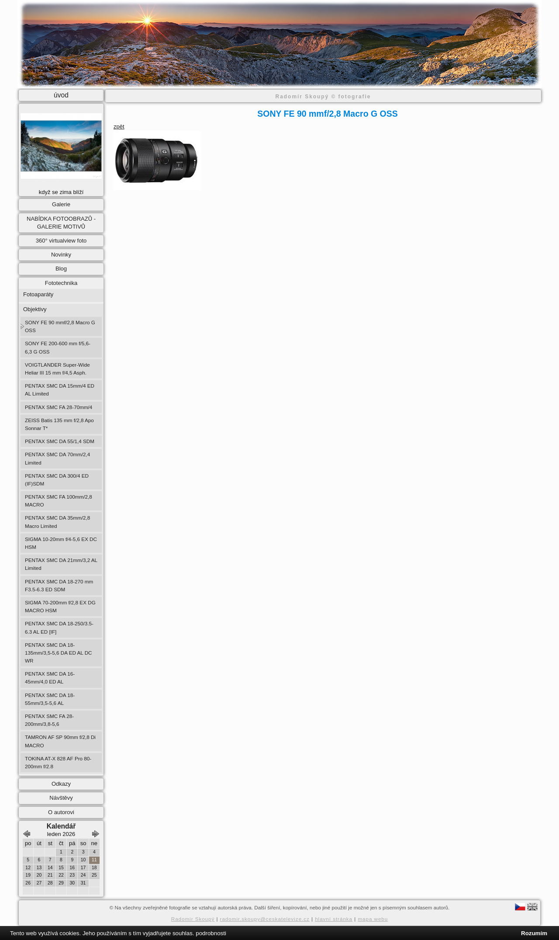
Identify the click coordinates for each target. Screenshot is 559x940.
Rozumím (534, 933)
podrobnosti (211, 933)
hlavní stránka (333, 919)
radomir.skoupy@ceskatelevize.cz (265, 919)
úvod (61, 95)
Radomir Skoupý (193, 919)
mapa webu (373, 919)
